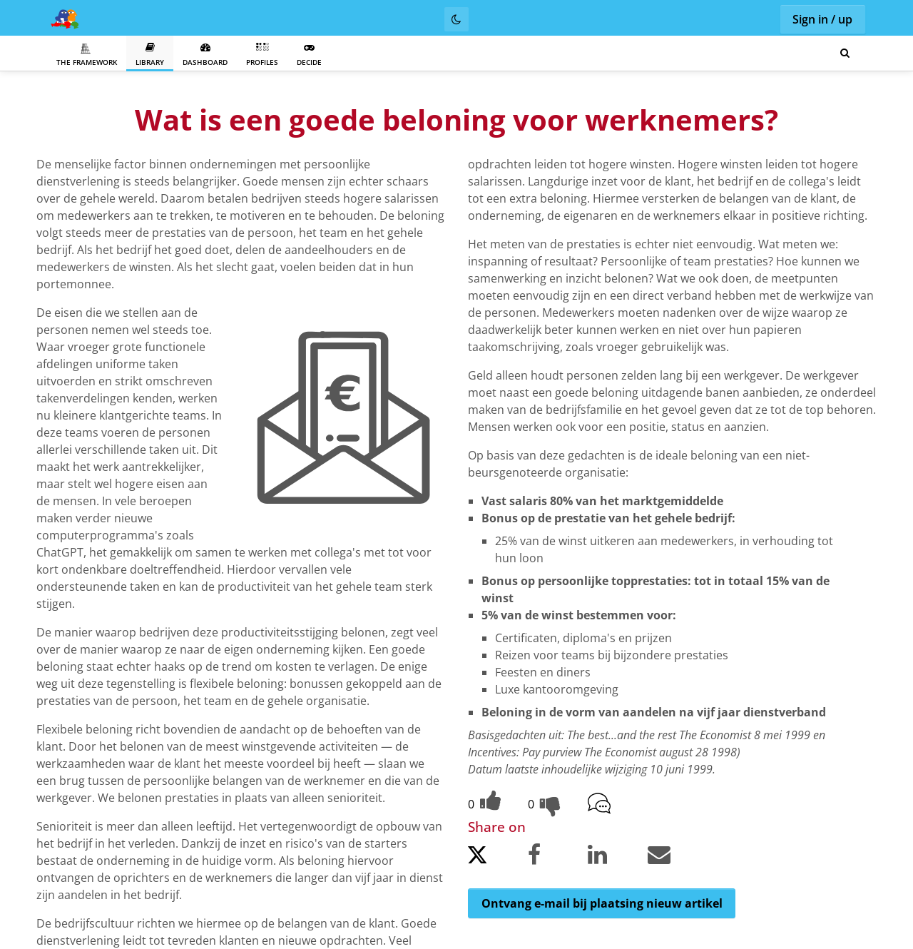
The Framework (86, 55)
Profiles (262, 54)
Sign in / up (822, 19)
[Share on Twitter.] (496, 858)
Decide (309, 54)
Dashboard (205, 54)
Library (150, 54)
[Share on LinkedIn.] (616, 857)
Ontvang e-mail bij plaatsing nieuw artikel (602, 903)
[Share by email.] (676, 857)
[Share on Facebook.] (556, 857)
